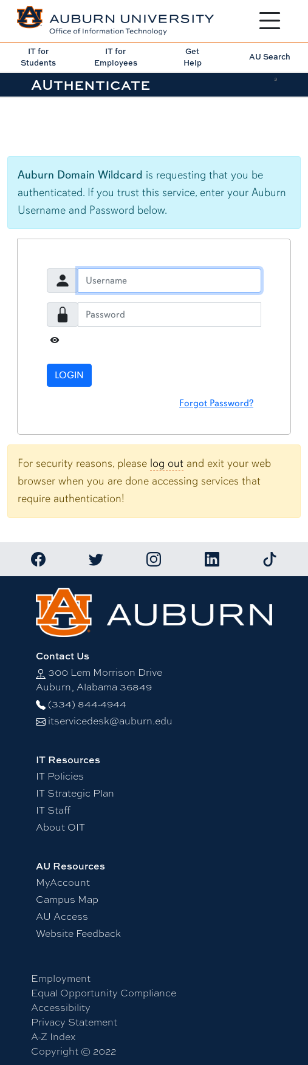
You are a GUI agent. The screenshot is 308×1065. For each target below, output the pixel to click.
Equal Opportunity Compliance (103, 993)
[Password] (169, 314)
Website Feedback (78, 933)
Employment (61, 978)
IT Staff (53, 810)
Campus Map (67, 899)
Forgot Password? (216, 403)
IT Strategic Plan (75, 793)
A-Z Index (53, 1036)
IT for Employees (115, 57)
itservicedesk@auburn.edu (110, 721)
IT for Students (38, 57)
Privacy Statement (74, 1022)
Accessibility (61, 1007)
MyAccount (63, 882)
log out (166, 463)
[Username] (169, 280)
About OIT (60, 827)
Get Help (192, 57)
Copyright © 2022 (73, 1051)
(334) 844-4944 (87, 704)
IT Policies (60, 776)
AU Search (269, 56)
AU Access (62, 916)
